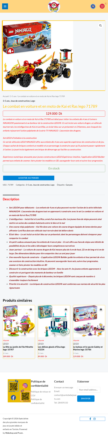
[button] (93, 6)
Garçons (69, 185)
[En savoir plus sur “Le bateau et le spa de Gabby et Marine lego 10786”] (101, 309)
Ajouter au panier (28, 178)
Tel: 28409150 (61, 403)
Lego (33, 101)
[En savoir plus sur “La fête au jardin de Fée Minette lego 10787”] (31, 309)
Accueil (6, 96)
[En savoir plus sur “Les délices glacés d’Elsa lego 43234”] (66, 309)
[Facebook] (90, 419)
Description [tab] (11, 199)
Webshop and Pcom (14, 433)
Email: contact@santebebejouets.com (65, 395)
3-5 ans (13, 96)
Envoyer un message (63, 387)
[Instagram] (94, 419)
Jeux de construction (20, 101)
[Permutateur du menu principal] (5, 6)
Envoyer (86, 398)
